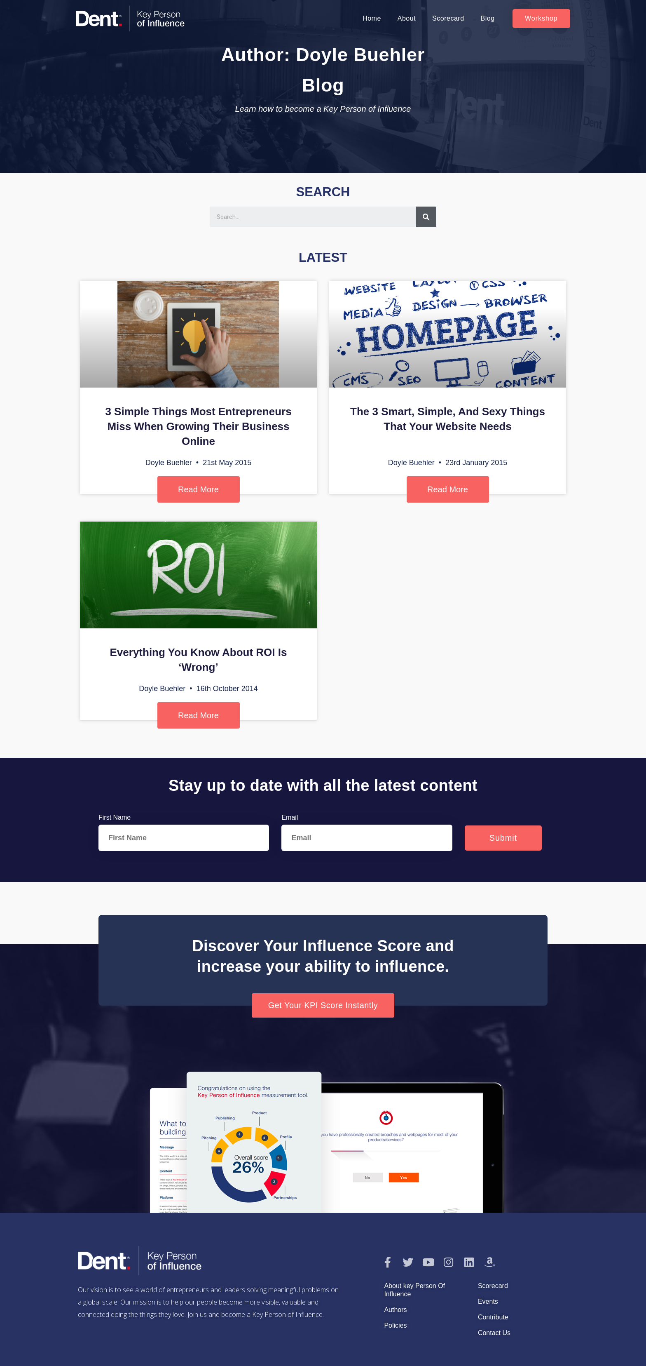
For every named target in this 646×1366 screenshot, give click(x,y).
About (407, 18)
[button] (541, 18)
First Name (114, 817)
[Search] (426, 217)
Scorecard (448, 18)
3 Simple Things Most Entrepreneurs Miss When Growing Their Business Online (198, 426)
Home (372, 18)
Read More (198, 489)
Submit (503, 837)
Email (289, 817)
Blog (488, 18)
